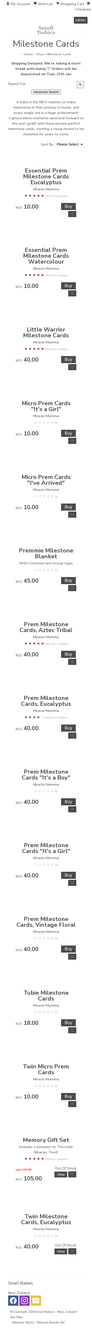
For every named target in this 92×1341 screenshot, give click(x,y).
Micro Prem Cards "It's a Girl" (46, 406)
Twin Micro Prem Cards (46, 1069)
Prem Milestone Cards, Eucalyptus (46, 701)
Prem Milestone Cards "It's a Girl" (46, 848)
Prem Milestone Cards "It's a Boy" (46, 774)
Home (28, 54)
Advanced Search (46, 92)
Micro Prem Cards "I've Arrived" (46, 480)
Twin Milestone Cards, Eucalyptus (46, 1219)
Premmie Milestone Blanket (46, 553)
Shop (40, 54)
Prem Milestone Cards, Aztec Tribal (46, 627)
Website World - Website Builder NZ (38, 1322)
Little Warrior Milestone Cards (46, 332)
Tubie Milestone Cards (46, 995)
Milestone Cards (59, 54)
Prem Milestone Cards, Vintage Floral (46, 922)
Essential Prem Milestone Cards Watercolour (46, 256)
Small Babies (45, 1312)
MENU (81, 20)
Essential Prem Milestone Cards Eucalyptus (46, 176)
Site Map (16, 1317)
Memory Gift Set (46, 1140)
